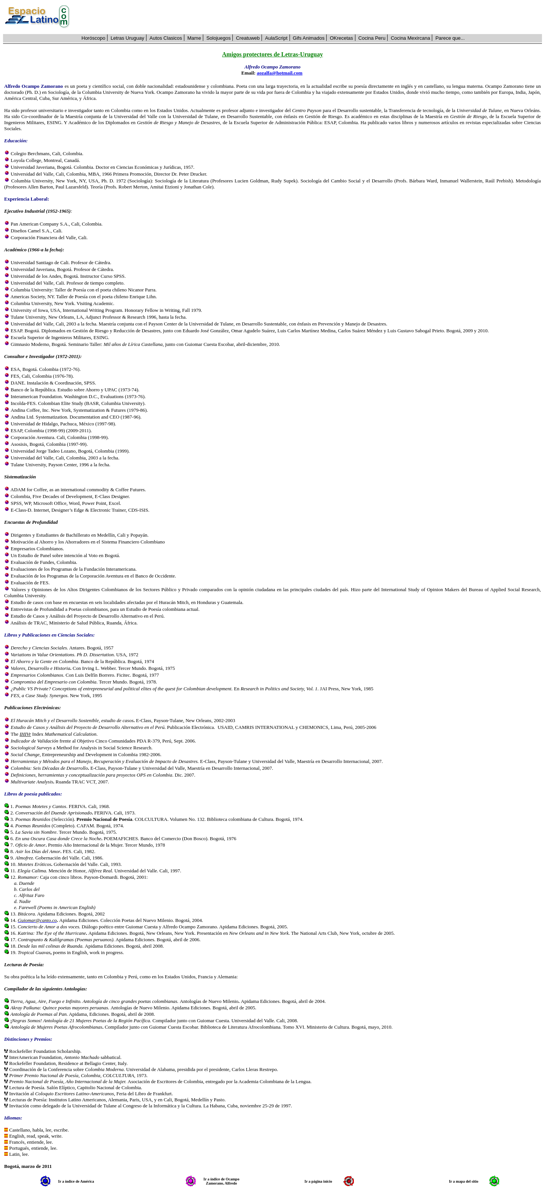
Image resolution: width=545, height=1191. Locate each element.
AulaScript (276, 38)
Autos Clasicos (165, 38)
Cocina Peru (372, 38)
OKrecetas (341, 38)
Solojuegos (218, 38)
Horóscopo (93, 38)
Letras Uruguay (127, 38)
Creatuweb (248, 38)
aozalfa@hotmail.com (279, 73)
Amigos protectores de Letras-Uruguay (272, 54)
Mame (194, 38)
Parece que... (449, 38)
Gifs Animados (309, 38)
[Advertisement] (310, 17)
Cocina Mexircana (410, 38)
